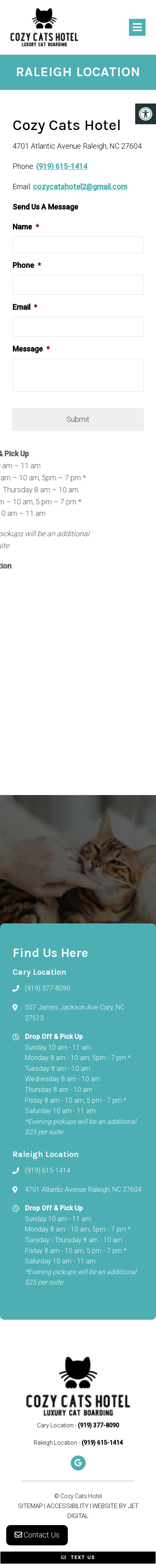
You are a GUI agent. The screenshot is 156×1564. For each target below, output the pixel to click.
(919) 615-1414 (61, 166)
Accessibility (68, 1506)
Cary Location (56, 1425)
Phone (26, 265)
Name (25, 226)
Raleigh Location (56, 1442)
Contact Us (37, 1534)
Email (24, 307)
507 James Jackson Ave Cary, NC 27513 (74, 1012)
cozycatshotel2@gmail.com (80, 186)
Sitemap (30, 1506)
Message (31, 349)
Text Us (78, 1557)
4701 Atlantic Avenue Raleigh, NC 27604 (83, 1189)
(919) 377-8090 (47, 988)
